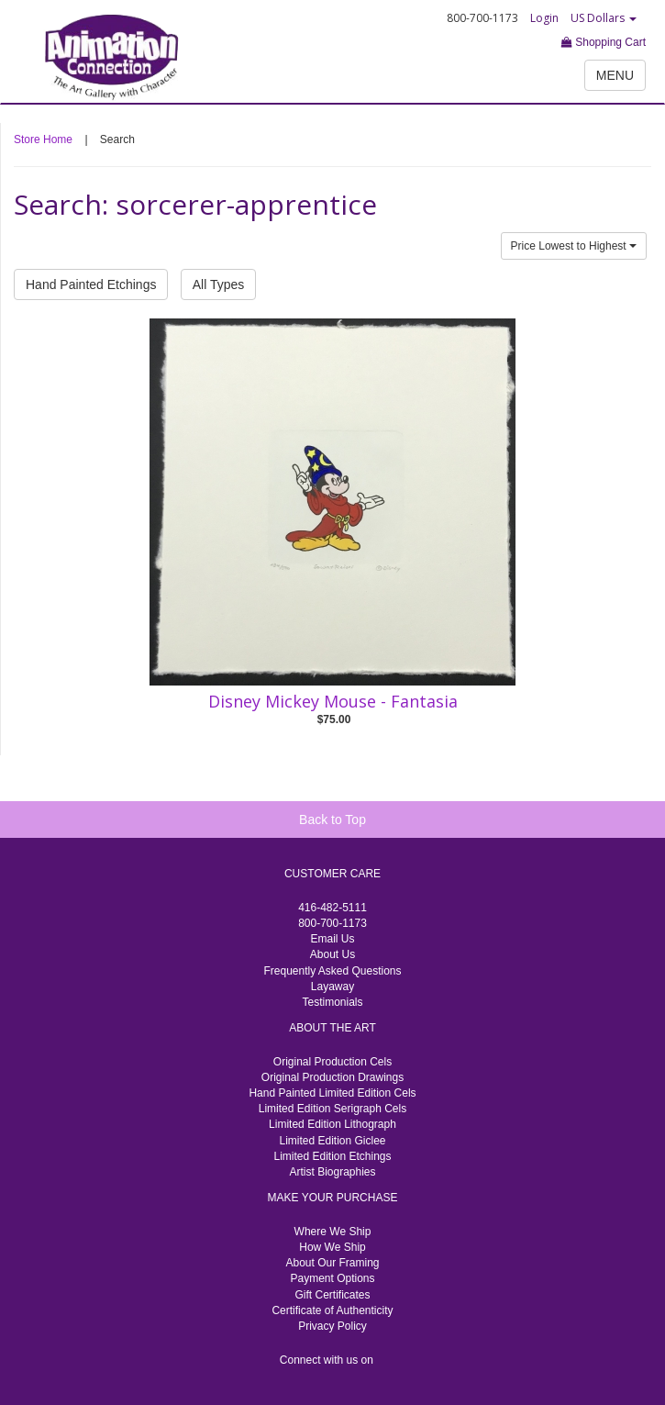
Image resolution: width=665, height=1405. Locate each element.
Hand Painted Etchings (91, 284)
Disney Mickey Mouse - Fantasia (333, 701)
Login (544, 18)
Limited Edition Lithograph (332, 1124)
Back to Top (332, 819)
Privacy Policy (332, 1326)
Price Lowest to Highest (574, 246)
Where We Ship (332, 1231)
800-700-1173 (332, 923)
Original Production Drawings (332, 1077)
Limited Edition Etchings (332, 1156)
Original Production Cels (332, 1061)
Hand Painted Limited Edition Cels (332, 1093)
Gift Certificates (332, 1294)
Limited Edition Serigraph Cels (332, 1108)
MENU (615, 75)
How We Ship (332, 1247)
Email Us (332, 938)
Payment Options (332, 1278)
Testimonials (332, 1002)
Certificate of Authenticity (332, 1310)
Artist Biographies (332, 1171)
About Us (332, 954)
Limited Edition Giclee (332, 1140)
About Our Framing (332, 1262)
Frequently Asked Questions (332, 971)
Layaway (332, 986)
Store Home (43, 139)
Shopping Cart (603, 42)
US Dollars (604, 18)
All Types (219, 284)
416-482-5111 (332, 907)
